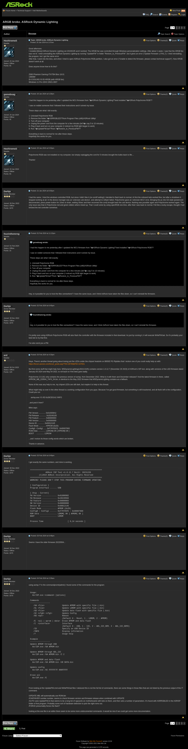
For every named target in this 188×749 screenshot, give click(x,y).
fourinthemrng (12, 233)
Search (155, 14)
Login (183, 14)
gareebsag (10, 94)
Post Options (149, 40)
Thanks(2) (162, 94)
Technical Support (24, 11)
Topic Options (177, 34)
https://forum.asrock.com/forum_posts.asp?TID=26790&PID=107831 (57, 364)
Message (32, 34)
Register (174, 14)
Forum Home (10, 11)
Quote (174, 40)
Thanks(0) (162, 40)
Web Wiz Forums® (95, 741)
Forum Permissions (178, 736)
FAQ (147, 14)
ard (6, 355)
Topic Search (164, 34)
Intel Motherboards (40, 11)
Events (163, 14)
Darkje (8, 191)
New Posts (176, 11)
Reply (182, 40)
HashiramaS (11, 40)
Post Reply (9, 28)
